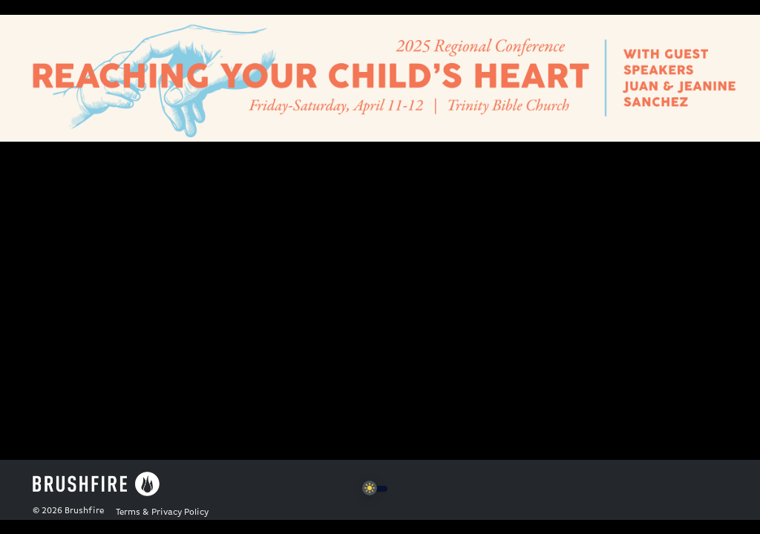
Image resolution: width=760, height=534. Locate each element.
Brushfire (84, 511)
